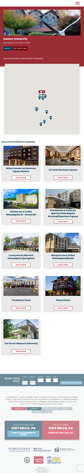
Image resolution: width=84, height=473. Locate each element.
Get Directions (20, 48)
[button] (36, 109)
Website (7, 48)
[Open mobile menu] (77, 3)
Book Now (21, 178)
